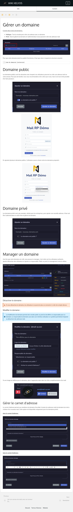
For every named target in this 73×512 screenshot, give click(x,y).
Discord (27, 508)
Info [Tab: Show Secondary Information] (18, 9)
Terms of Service (36, 508)
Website (45, 508)
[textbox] (37, 62)
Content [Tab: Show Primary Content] (54, 9)
